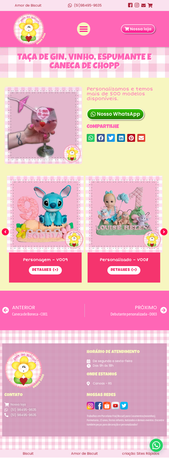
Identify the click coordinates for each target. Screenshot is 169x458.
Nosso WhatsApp (115, 116)
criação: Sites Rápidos (140, 453)
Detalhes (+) (45, 271)
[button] (83, 29)
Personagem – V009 (45, 260)
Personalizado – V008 (124, 260)
